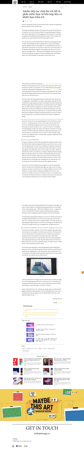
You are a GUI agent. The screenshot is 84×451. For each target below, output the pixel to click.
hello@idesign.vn (42, 433)
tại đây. (36, 295)
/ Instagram (15, 439)
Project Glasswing (54, 89)
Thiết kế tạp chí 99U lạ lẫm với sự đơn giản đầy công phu (33, 378)
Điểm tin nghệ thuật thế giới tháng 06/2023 (31, 369)
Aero (35, 348)
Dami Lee (59, 302)
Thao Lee (27, 21)
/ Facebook (14, 438)
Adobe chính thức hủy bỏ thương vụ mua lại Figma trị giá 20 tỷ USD (32, 360)
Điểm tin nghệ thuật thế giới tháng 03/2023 (61, 369)
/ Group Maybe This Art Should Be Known (22, 440)
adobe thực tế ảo (30, 348)
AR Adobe (40, 348)
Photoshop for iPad (51, 348)
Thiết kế (30, 6)
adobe (24, 348)
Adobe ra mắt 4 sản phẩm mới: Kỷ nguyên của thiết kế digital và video (41, 312)
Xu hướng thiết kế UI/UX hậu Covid (45, 324)
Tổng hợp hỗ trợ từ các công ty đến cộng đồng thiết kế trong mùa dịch (62, 379)
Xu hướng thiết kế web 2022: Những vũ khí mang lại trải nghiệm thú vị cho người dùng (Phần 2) (46, 339)
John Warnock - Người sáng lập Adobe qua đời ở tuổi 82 (62, 359)
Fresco (45, 348)
